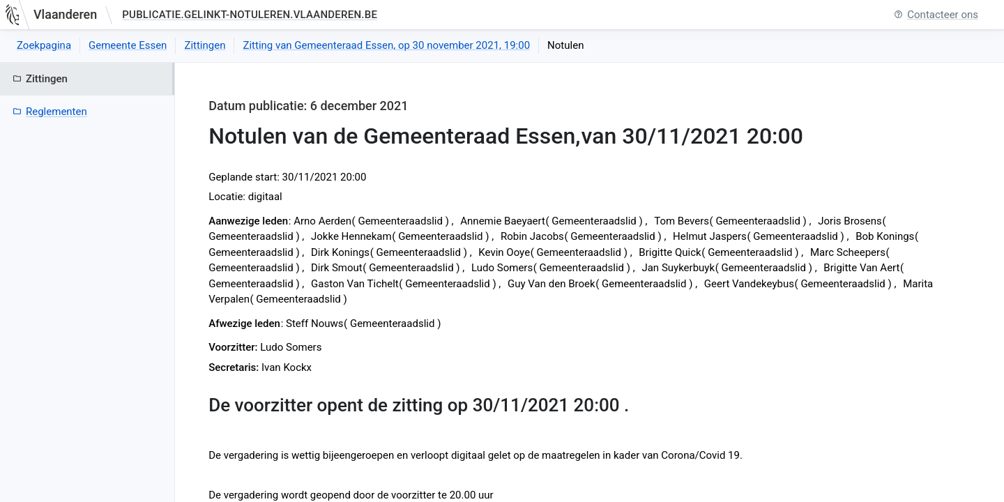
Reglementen (50, 111)
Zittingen (204, 45)
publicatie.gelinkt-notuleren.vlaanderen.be (249, 14)
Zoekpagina (44, 45)
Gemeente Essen (128, 45)
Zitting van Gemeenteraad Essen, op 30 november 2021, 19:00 (386, 45)
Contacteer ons (936, 15)
